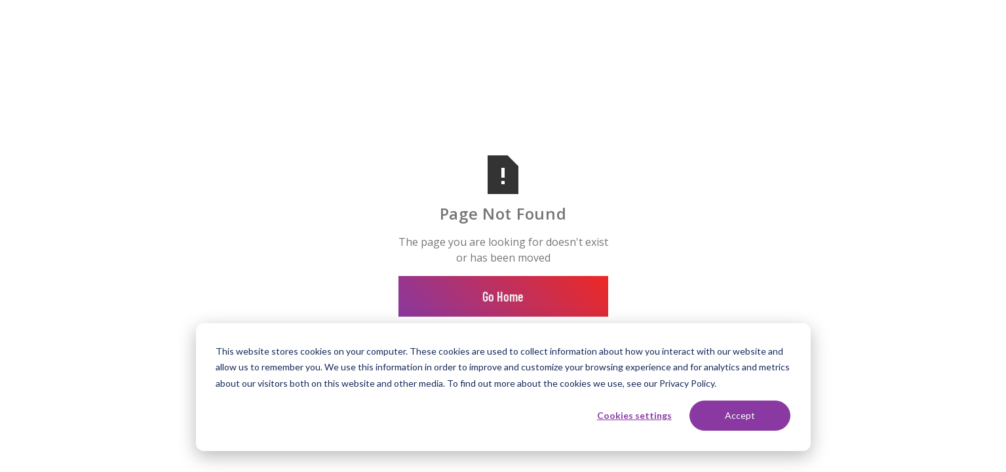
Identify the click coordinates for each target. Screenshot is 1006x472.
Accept (740, 415)
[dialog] (503, 387)
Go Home (503, 296)
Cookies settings (634, 415)
